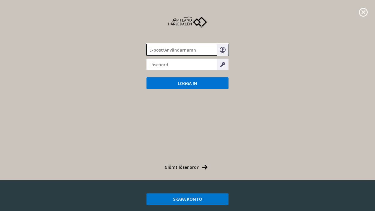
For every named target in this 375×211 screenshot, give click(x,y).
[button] (187, 83)
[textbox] (187, 50)
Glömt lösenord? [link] (182, 167)
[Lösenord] (187, 64)
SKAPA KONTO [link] (187, 199)
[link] (363, 12)
